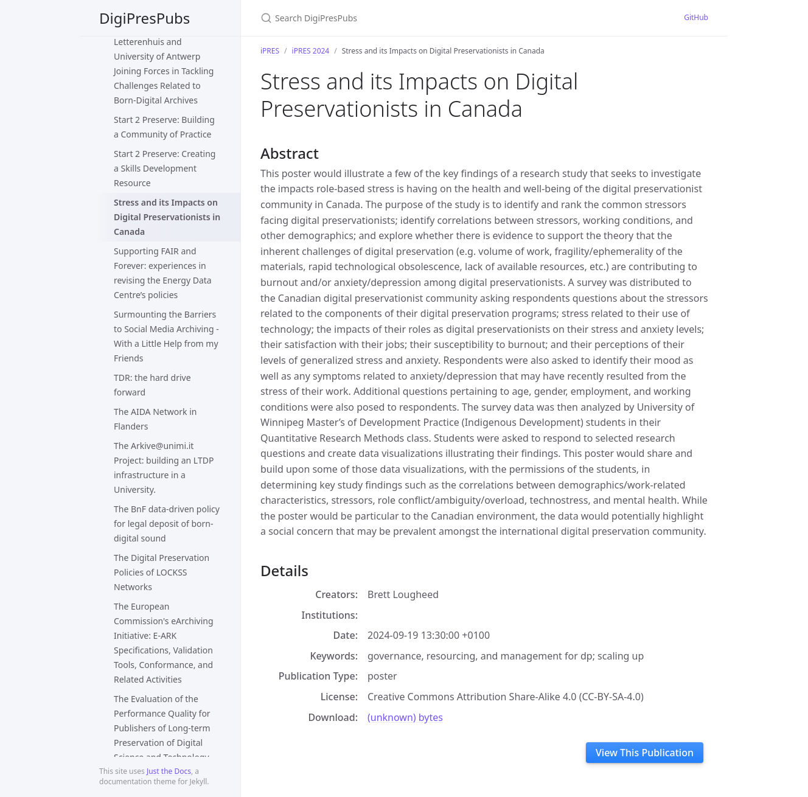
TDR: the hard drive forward (152, 385)
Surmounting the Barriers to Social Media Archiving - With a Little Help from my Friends (166, 336)
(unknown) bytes (405, 717)
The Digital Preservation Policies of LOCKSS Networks (161, 572)
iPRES (269, 51)
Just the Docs (169, 771)
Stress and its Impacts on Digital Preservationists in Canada (167, 217)
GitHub (696, 17)
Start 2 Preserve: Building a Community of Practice (164, 127)
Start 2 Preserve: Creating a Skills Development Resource (164, 168)
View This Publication (645, 752)
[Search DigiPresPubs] (404, 18)
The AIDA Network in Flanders (155, 419)
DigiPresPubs (144, 18)
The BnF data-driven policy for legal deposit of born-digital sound (167, 523)
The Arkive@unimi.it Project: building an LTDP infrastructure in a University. (164, 467)
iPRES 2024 (311, 51)
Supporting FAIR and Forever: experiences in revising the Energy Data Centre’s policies (163, 273)
